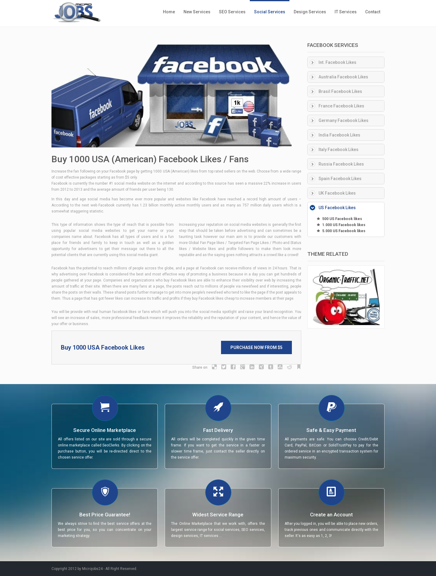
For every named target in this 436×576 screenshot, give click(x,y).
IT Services (346, 11)
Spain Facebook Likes (340, 178)
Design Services (310, 11)
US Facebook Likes (337, 207)
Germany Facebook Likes (343, 120)
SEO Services (232, 11)
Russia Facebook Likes (341, 164)
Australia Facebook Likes (343, 76)
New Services (196, 11)
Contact (372, 11)
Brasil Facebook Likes (340, 91)
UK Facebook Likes (337, 193)
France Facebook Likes (341, 106)
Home (169, 11)
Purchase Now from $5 (256, 347)
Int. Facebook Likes (337, 62)
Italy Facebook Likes (338, 149)
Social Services (269, 11)
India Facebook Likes (339, 135)
